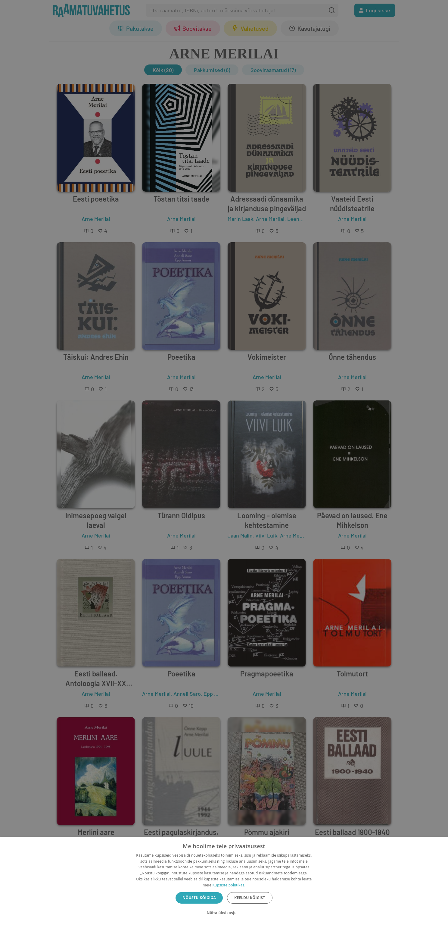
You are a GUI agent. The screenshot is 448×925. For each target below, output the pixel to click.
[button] (224, 913)
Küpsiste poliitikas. (228, 885)
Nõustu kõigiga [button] (199, 897)
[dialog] (224, 881)
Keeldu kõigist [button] (249, 897)
